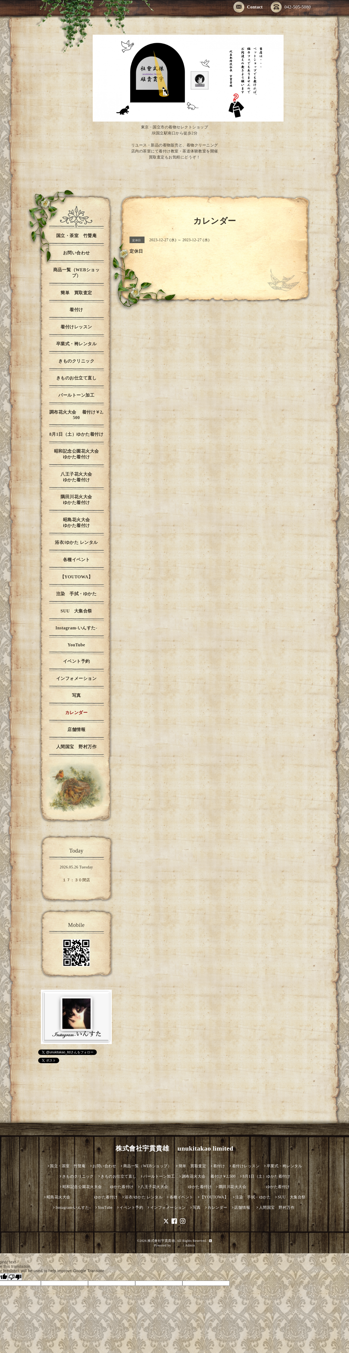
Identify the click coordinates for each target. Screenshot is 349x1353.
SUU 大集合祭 (76, 611)
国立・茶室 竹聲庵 (76, 235)
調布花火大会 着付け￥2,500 (76, 415)
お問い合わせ (76, 252)
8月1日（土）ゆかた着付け (76, 434)
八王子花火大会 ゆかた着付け (83, 477)
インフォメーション (76, 678)
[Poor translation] (15, 1277)
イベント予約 (76, 661)
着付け (76, 309)
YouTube (76, 644)
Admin (190, 1245)
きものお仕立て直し (76, 378)
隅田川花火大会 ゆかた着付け (83, 499)
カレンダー (76, 712)
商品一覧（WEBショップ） (76, 272)
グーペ (177, 1245)
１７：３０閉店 (76, 880)
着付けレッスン (76, 327)
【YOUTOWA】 (76, 576)
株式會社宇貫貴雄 (161, 1241)
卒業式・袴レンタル (76, 343)
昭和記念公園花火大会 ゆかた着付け (80, 454)
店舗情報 (76, 729)
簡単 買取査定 (76, 292)
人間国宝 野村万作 (78, 746)
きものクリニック (76, 361)
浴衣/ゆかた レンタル (76, 542)
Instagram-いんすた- (76, 628)
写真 (76, 695)
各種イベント (76, 559)
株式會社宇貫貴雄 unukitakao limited (174, 1148)
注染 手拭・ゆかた (76, 593)
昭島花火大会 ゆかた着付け (85, 522)
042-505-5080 (291, 7)
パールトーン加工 (76, 395)
